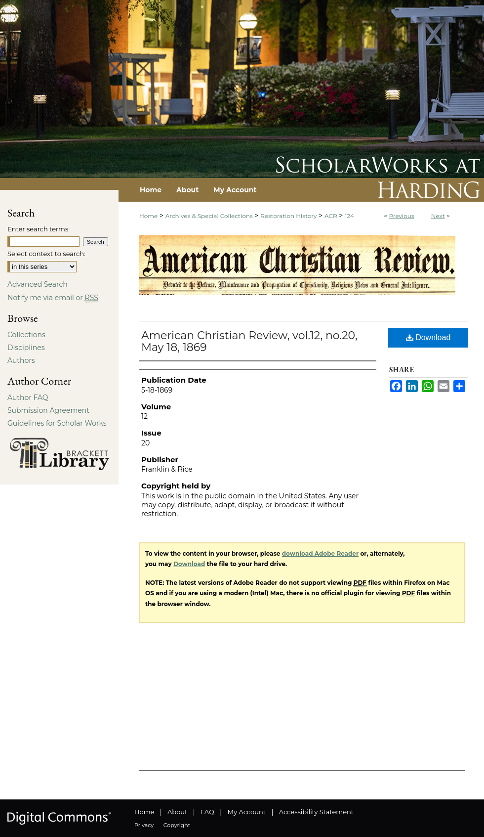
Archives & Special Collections (209, 216)
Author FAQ (27, 397)
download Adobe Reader (320, 553)
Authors (21, 360)
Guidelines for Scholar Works (57, 423)
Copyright (176, 825)
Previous (401, 216)
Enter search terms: (38, 229)
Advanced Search (37, 284)
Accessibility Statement (316, 812)
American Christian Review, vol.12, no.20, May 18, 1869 (249, 341)
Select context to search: (46, 254)
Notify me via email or (52, 297)
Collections (26, 334)
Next (438, 216)
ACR (330, 216)
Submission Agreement (48, 410)
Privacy (144, 825)
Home (148, 216)
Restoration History (288, 216)
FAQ (207, 812)
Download (428, 337)
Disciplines (25, 347)
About (177, 812)
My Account (247, 812)
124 (349, 216)
